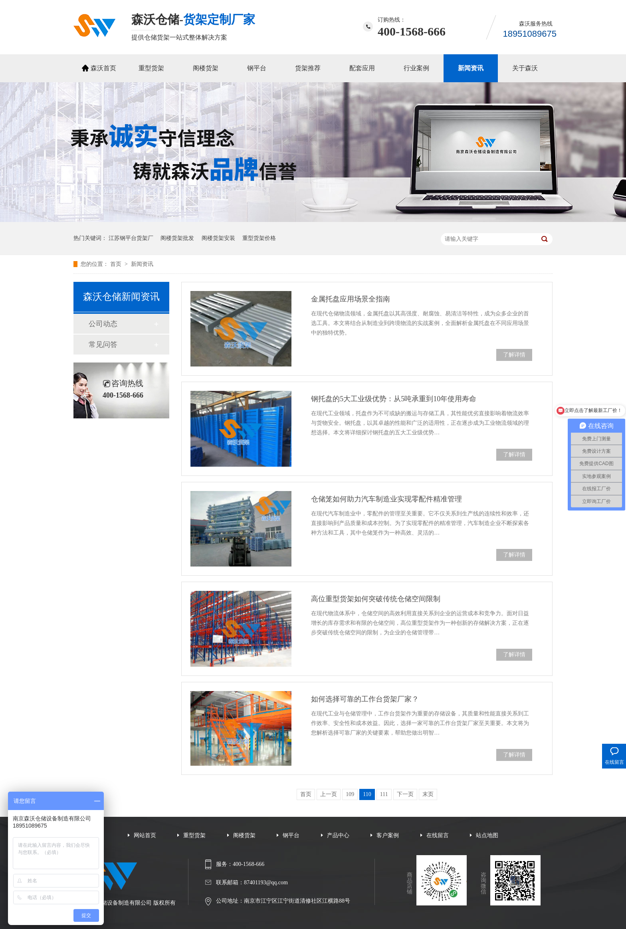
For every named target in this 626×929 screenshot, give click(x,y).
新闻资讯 (470, 68)
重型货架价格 (259, 238)
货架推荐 (308, 68)
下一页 (405, 794)
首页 (116, 264)
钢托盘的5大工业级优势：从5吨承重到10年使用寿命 (393, 399)
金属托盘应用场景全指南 (350, 299)
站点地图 (487, 835)
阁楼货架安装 (218, 238)
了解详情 (514, 355)
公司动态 (103, 324)
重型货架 (151, 68)
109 (350, 794)
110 (367, 794)
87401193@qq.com (266, 882)
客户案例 (387, 835)
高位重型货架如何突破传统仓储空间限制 (375, 599)
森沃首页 (103, 68)
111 (384, 794)
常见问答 (103, 345)
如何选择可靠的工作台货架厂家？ (365, 699)
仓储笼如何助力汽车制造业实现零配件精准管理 (386, 499)
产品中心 (338, 835)
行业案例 (416, 68)
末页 (428, 794)
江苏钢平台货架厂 (131, 238)
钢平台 (256, 68)
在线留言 (437, 835)
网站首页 (145, 835)
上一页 (328, 794)
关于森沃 (525, 68)
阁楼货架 (205, 68)
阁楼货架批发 (177, 238)
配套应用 (362, 68)
